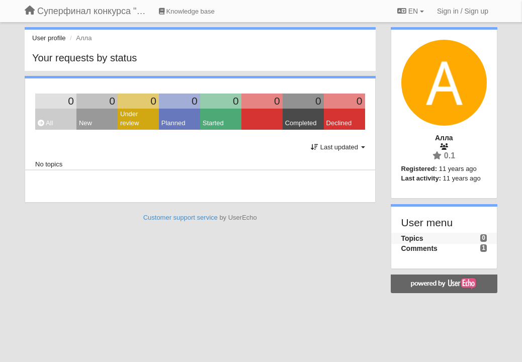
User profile (48, 38)
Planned (173, 123)
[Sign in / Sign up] (462, 11)
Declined (339, 123)
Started (213, 123)
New (85, 123)
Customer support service (180, 217)
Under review (129, 118)
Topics (412, 238)
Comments (419, 248)
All (45, 123)
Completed (301, 123)
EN (410, 11)
